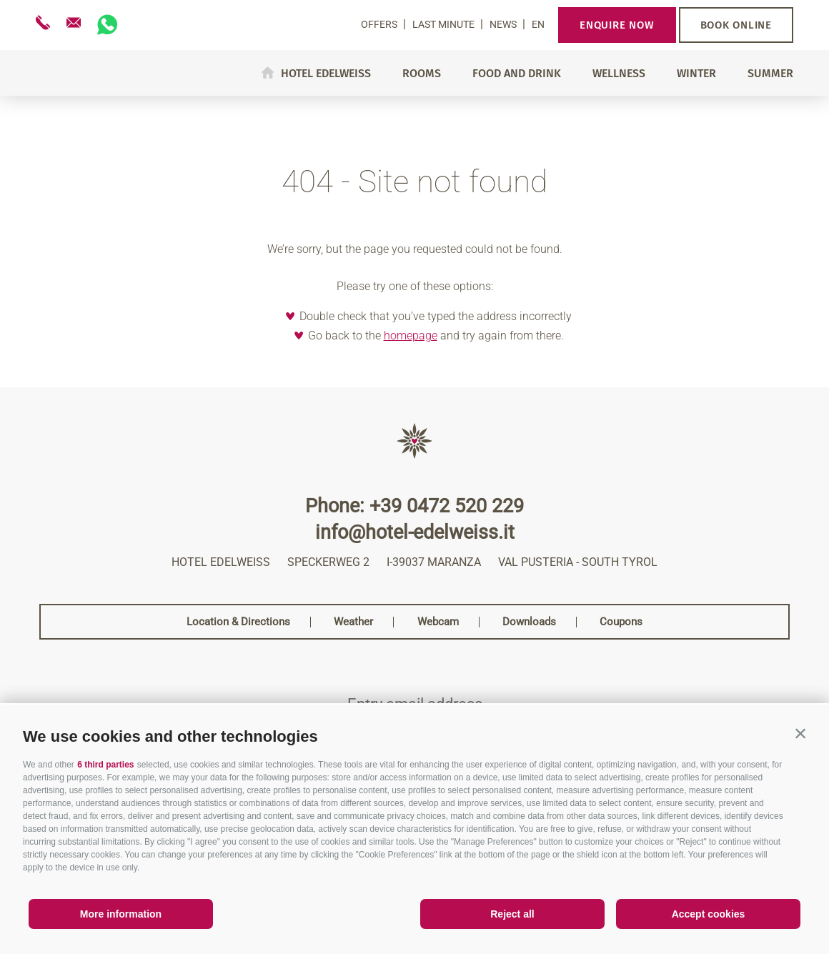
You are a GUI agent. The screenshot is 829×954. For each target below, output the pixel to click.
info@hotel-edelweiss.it (415, 532)
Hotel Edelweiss (326, 72)
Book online (736, 25)
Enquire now (617, 25)
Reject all (512, 914)
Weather (353, 622)
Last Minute (444, 24)
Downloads (529, 622)
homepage (410, 335)
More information (121, 914)
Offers (380, 24)
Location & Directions (238, 622)
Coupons (621, 622)
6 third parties (105, 765)
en (538, 24)
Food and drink (516, 73)
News (504, 24)
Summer (770, 73)
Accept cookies (708, 914)
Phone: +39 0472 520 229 (414, 506)
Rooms (421, 73)
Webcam (438, 622)
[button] (800, 733)
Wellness (618, 73)
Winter (696, 73)
